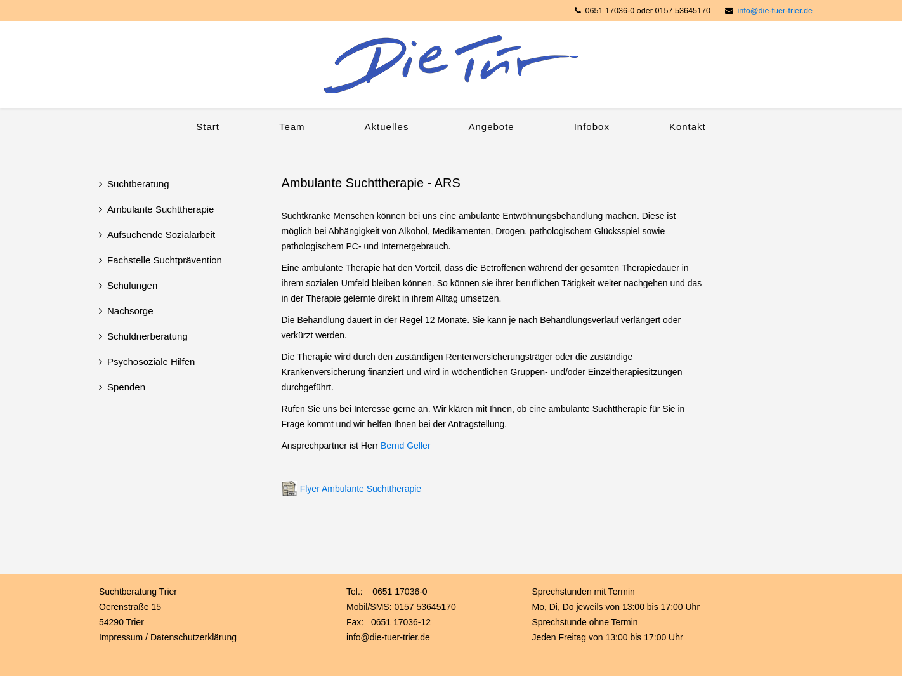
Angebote (491, 126)
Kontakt (687, 126)
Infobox (592, 126)
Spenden (126, 386)
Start (207, 126)
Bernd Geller (406, 446)
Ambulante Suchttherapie (160, 209)
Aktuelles (387, 126)
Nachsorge (130, 310)
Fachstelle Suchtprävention (164, 260)
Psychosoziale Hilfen (151, 361)
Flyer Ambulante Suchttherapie (360, 489)
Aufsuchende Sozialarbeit (161, 234)
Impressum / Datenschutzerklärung (168, 637)
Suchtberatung (138, 183)
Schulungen (132, 285)
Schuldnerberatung (147, 336)
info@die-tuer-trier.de (775, 10)
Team (292, 126)
